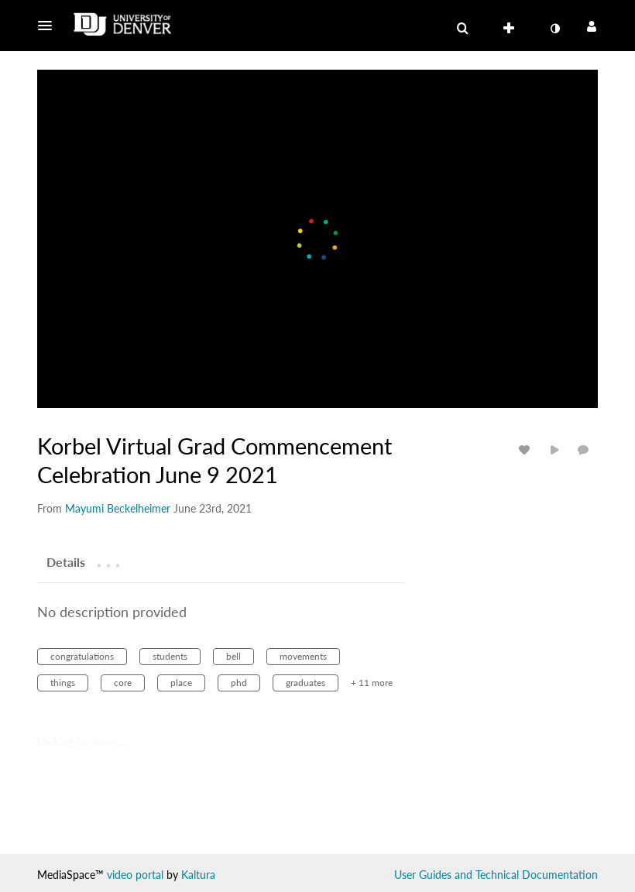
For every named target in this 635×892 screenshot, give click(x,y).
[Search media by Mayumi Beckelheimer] (117, 508)
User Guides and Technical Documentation (496, 874)
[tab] (65, 561)
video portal (135, 874)
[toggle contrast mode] (554, 29)
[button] (49, 25)
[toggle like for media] (526, 449)
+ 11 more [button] (372, 682)
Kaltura (198, 874)
